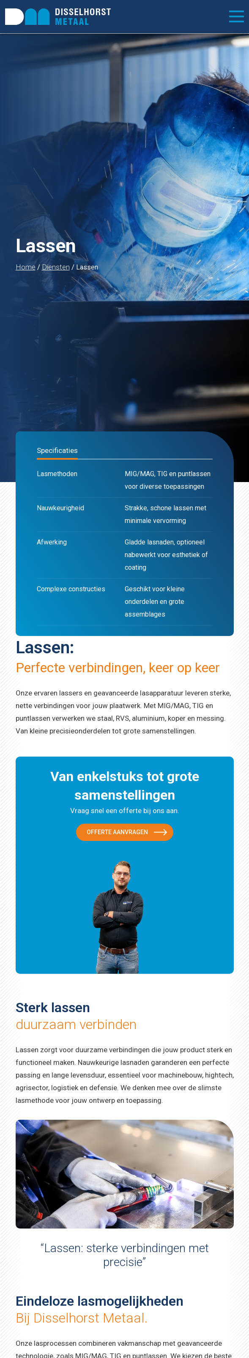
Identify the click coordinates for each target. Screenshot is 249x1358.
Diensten (56, 267)
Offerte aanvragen (117, 832)
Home (26, 267)
